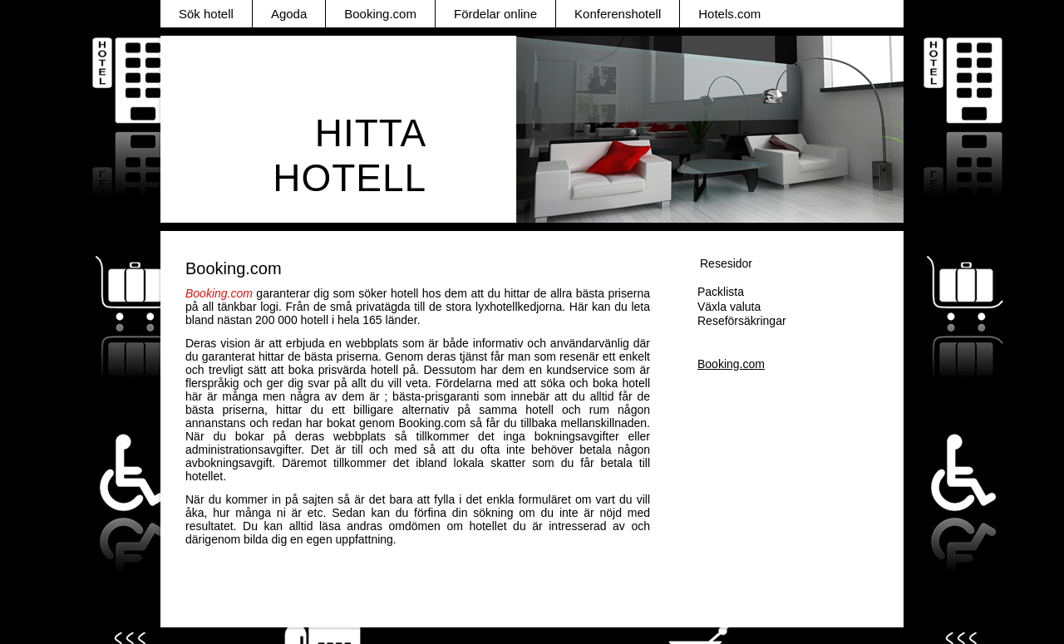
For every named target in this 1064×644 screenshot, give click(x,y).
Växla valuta (729, 306)
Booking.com (380, 14)
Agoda (289, 14)
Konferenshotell (617, 14)
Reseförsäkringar (741, 320)
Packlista (720, 291)
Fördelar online (495, 14)
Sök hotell (206, 14)
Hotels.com (729, 14)
